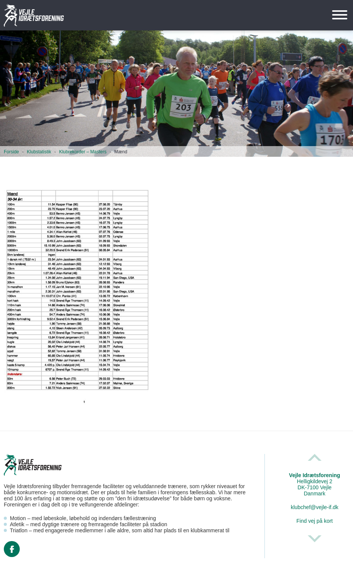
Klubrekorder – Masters (82, 151)
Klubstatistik (39, 151)
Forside (11, 151)
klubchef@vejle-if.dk (315, 507)
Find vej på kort (314, 521)
